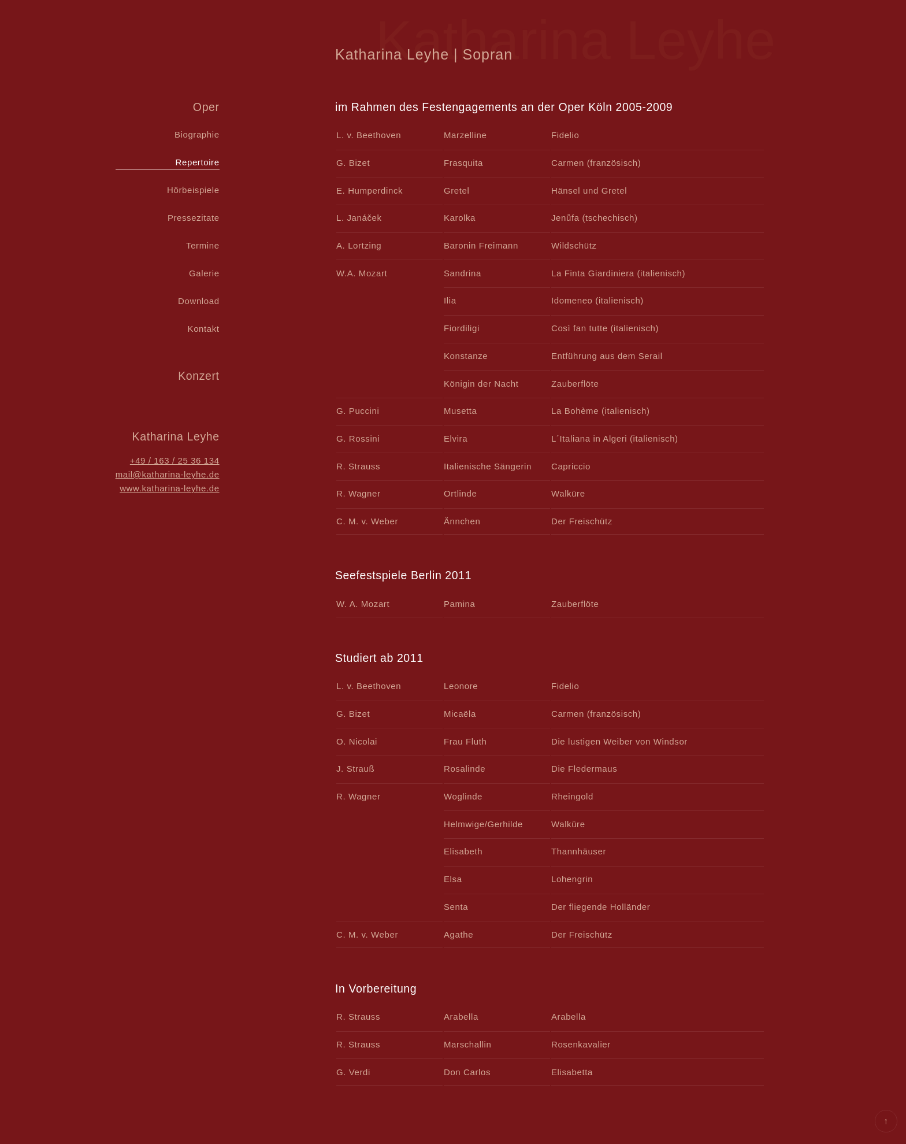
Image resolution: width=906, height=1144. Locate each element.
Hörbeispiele (193, 190)
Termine (203, 245)
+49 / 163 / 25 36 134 (175, 460)
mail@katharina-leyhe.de (168, 474)
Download (199, 301)
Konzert (198, 375)
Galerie (204, 273)
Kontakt (204, 329)
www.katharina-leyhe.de (169, 488)
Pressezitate (194, 218)
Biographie (197, 134)
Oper (206, 107)
